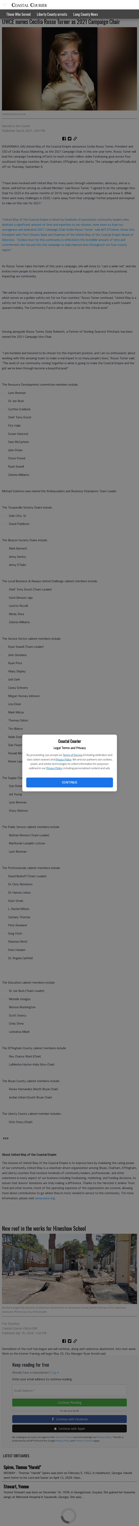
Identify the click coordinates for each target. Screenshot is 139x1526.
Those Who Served (18, 14)
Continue (69, 782)
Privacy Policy (63, 759)
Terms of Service (73, 755)
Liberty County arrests (52, 14)
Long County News (85, 14)
